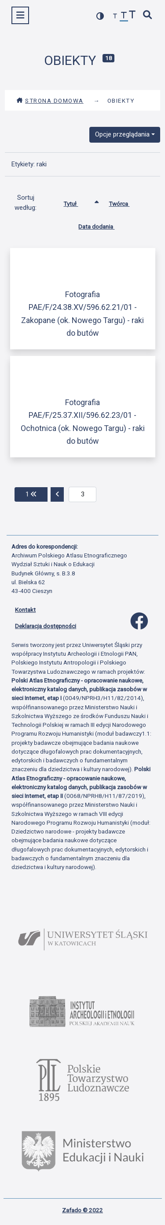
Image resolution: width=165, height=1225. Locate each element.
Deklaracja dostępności (45, 625)
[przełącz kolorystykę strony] (100, 16)
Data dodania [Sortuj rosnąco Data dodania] (103, 224)
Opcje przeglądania (122, 134)
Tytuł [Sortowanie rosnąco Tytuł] (77, 202)
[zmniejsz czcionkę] (115, 16)
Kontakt (25, 609)
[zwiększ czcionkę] (132, 16)
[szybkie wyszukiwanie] (147, 16)
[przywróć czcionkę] (124, 16)
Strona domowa (50, 100)
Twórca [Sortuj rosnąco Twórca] (126, 202)
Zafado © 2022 (82, 1210)
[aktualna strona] (82, 495)
